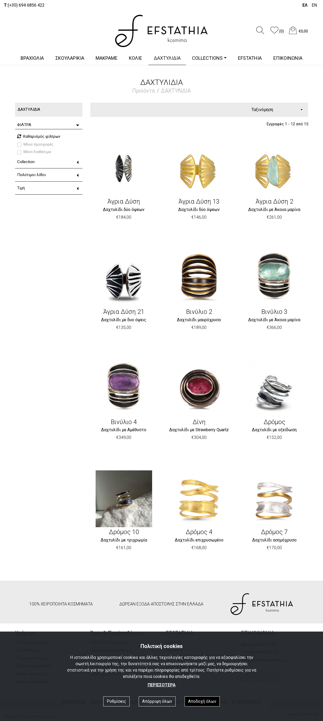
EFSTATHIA (250, 58)
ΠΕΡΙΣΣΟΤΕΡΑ (162, 684)
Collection (26, 161)
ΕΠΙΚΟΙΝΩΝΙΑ (287, 58)
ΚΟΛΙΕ (135, 58)
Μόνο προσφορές (39, 144)
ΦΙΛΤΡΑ (24, 124)
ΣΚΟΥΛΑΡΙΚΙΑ (69, 58)
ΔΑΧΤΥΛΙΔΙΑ (167, 58)
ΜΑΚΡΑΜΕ (107, 58)
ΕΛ (304, 5)
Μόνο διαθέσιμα (37, 152)
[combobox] (277, 110)
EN (314, 5)
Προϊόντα (143, 91)
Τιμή (21, 188)
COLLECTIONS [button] (207, 58)
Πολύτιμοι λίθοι (31, 174)
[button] (279, 32)
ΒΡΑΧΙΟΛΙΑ (32, 58)
